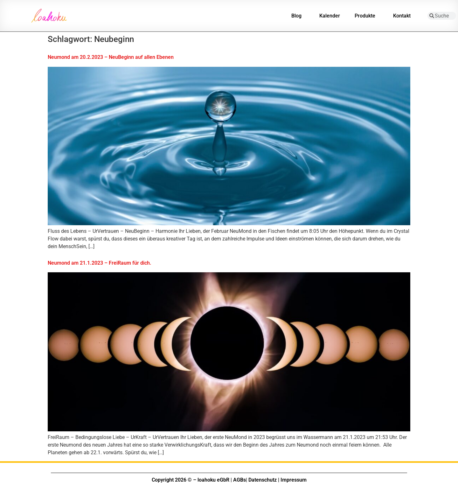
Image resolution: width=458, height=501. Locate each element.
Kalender (329, 16)
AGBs (239, 480)
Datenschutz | (263, 480)
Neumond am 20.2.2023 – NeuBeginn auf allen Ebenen (111, 57)
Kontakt (403, 16)
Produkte (366, 16)
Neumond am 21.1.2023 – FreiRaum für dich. (99, 263)
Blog (298, 16)
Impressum (294, 480)
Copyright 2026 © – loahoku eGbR (190, 480)
